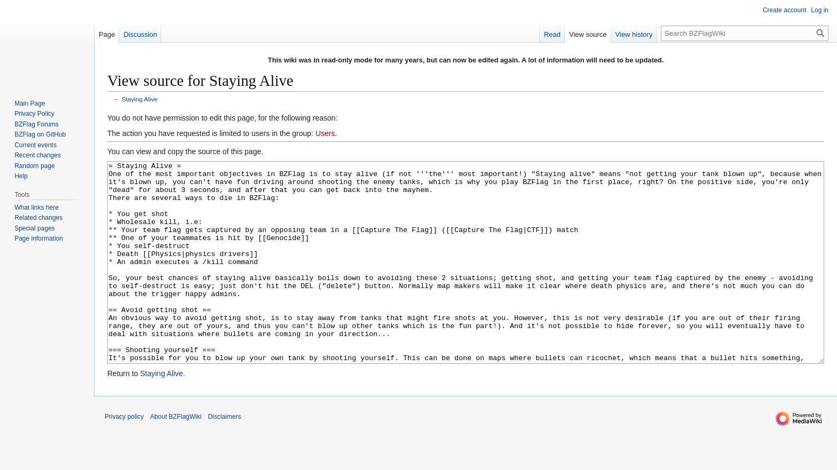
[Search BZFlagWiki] (744, 33)
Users (325, 133)
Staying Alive (139, 98)
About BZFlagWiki (175, 456)
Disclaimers (224, 456)
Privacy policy (124, 456)
